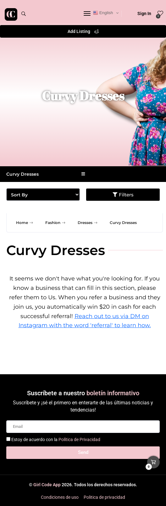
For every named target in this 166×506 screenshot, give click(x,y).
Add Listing (83, 31)
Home (25, 222)
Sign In (140, 13)
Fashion (56, 222)
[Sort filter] (43, 194)
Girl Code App (47, 484)
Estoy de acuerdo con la (55, 439)
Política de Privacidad (79, 439)
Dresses (88, 222)
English (103, 12)
